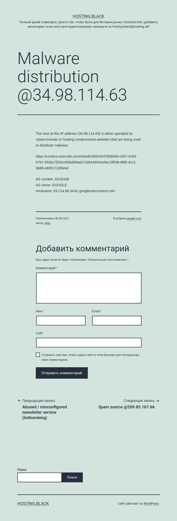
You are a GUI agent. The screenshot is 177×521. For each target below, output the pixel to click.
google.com (134, 218)
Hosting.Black (88, 16)
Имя (40, 311)
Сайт (39, 333)
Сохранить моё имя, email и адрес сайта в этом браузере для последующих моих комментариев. (90, 357)
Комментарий (46, 268)
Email (97, 311)
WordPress (151, 503)
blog (47, 223)
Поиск (21, 469)
